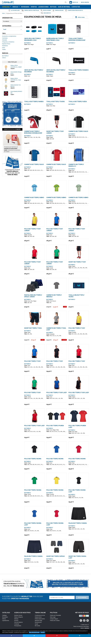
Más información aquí (34, 632)
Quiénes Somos (18, 615)
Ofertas (34, 7)
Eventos (16, 620)
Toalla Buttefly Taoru (55, 101)
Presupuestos (17, 625)
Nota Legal (52, 617)
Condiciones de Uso (40, 615)
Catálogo (6, 7)
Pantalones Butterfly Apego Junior (33, 296)
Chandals (4, 40)
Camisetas (4, 38)
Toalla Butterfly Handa (34, 101)
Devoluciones (38, 622)
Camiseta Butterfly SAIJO (78, 131)
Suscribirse (82, 597)
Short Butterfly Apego (55, 556)
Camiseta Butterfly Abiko (34, 197)
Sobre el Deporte (18, 617)
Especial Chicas (6, 43)
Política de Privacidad (55, 615)
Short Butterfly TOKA (33, 328)
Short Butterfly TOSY (77, 262)
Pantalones (5, 45)
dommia (87, 628)
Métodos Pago (38, 620)
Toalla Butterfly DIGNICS (78, 70)
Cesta (75, 2)
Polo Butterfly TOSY (77, 328)
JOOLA (4, 57)
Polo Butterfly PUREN (55, 425)
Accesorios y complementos (9, 36)
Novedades (25, 7)
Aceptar (42, 632)
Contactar (76, 7)
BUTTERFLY (5, 55)
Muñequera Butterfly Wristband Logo (55, 39)
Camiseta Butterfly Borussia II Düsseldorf (33, 132)
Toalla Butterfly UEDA (78, 101)
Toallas (4, 49)
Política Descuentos (40, 618)
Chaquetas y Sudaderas (8, 42)
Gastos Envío (38, 617)
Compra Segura (54, 618)
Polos (3, 47)
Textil (4, 29)
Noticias (53, 7)
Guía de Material (64, 7)
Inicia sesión (85, 2)
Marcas (16, 7)
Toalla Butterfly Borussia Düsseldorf (77, 39)
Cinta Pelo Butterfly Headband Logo (32, 39)
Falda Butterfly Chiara (78, 523)
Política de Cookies (55, 620)
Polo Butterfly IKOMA (32, 459)
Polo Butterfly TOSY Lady (56, 392)
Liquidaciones (43, 7)
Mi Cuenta (37, 625)
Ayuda (36, 624)
